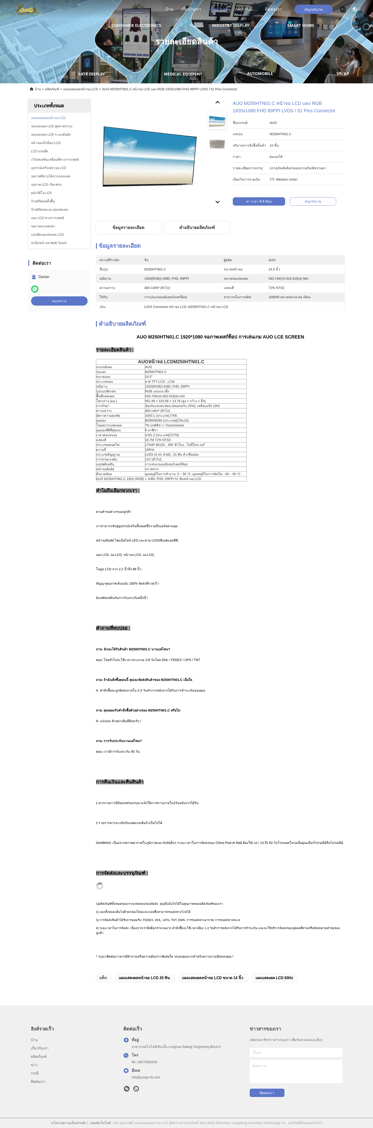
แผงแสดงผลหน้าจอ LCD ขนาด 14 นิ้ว (212, 978)
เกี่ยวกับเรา (191, 9)
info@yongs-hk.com (146, 1077)
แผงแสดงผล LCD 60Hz (274, 978)
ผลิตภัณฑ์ (218, 9)
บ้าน (169, 9)
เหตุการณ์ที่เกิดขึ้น (246, 9)
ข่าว (34, 1065)
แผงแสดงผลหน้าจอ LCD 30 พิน (144, 978)
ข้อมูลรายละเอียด (128, 227)
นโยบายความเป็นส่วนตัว (68, 1123)
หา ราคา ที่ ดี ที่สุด (264, 201)
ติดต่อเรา (273, 9)
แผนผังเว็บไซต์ (100, 1123)
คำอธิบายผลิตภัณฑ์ (197, 227)
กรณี (35, 1073)
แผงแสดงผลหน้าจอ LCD (80, 89)
